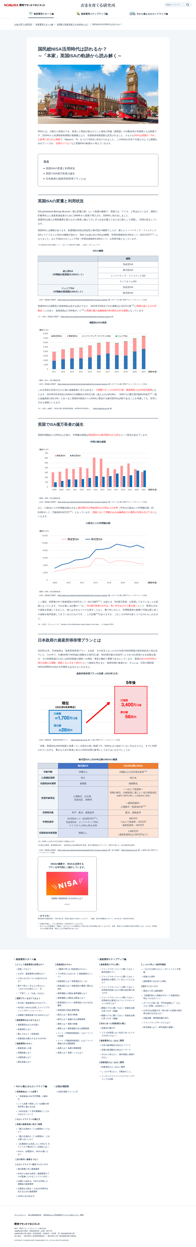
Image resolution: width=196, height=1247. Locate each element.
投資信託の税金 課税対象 (68, 1010)
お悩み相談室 (62, 1086)
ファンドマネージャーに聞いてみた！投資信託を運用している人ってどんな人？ (118, 979)
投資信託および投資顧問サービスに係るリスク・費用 (63, 1215)
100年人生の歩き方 (26, 1196)
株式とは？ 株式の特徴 (67, 1015)
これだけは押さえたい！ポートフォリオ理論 (161, 970)
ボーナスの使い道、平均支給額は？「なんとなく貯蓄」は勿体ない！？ (161, 1004)
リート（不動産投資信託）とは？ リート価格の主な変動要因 (75, 1042)
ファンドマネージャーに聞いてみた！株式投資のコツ (118, 970)
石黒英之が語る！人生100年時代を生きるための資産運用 (33, 1190)
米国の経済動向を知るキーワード (116, 1050)
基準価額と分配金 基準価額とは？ (72, 993)
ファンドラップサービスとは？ (157, 1022)
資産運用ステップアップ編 (92, 13)
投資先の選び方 (108, 1028)
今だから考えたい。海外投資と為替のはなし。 (118, 1055)
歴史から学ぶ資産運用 (153, 991)
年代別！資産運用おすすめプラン (32, 1003)
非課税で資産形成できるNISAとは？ (73, 24)
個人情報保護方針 (34, 1215)
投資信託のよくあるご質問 (113, 1067)
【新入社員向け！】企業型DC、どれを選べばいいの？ (34, 1137)
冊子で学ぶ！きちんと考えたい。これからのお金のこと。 (32, 987)
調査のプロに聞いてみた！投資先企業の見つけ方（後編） (118, 1017)
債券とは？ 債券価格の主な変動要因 (73, 1028)
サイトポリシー (20, 1215)
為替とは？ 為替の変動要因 (69, 1048)
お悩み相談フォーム (66, 1091)
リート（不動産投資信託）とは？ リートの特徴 (75, 1034)
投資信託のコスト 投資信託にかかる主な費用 (75, 1004)
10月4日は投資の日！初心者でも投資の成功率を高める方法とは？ (162, 1012)
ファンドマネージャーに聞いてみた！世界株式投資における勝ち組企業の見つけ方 (118, 990)
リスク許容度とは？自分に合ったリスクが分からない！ (118, 1034)
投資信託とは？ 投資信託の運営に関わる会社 (75, 987)
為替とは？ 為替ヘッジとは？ (70, 1053)
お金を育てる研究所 (23, 24)
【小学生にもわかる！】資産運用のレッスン (75, 975)
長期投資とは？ (24, 1053)
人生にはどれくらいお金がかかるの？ (32, 979)
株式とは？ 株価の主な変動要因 (71, 1019)
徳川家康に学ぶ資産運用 (28, 1169)
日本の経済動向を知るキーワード (116, 1045)
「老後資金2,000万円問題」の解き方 (33, 1097)
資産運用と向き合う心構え (155, 981)
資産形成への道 (24, 1048)
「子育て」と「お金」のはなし (31, 993)
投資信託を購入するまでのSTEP (32, 1038)
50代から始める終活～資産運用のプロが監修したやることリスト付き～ (33, 1175)
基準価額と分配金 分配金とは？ (71, 998)
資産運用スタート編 (41, 13)
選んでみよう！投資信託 (28, 1034)
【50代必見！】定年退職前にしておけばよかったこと (33, 1112)
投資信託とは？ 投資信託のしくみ (72, 981)
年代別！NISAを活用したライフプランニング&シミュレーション (34, 1009)
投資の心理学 (149, 976)
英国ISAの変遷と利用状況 (60, 168)
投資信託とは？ (24, 1029)
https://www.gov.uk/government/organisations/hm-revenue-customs (83, 300)
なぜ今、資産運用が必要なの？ (31, 974)
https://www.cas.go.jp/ (79, 740)
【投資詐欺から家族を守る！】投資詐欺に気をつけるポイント (161, 996)
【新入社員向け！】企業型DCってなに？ (34, 1130)
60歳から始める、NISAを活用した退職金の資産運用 (33, 1182)
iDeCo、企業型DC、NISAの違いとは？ (33, 1152)
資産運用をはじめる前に (28, 1025)
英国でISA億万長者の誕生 (60, 173)
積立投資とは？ (24, 1062)
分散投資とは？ (24, 1057)
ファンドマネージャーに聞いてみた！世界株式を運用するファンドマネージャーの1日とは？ (118, 1000)
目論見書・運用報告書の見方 (156, 1018)
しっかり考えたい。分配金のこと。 (117, 1071)
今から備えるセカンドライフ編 (149, 13)
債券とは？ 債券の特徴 (67, 1024)
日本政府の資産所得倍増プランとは (66, 178)
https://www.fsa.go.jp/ (101, 408)
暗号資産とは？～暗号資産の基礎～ (159, 1027)
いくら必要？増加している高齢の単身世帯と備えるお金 (33, 1105)
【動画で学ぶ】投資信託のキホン (72, 969)
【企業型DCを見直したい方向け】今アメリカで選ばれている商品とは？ (34, 1145)
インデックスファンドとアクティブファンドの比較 (118, 1077)
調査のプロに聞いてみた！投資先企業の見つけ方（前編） (118, 1009)
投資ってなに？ (24, 969)
